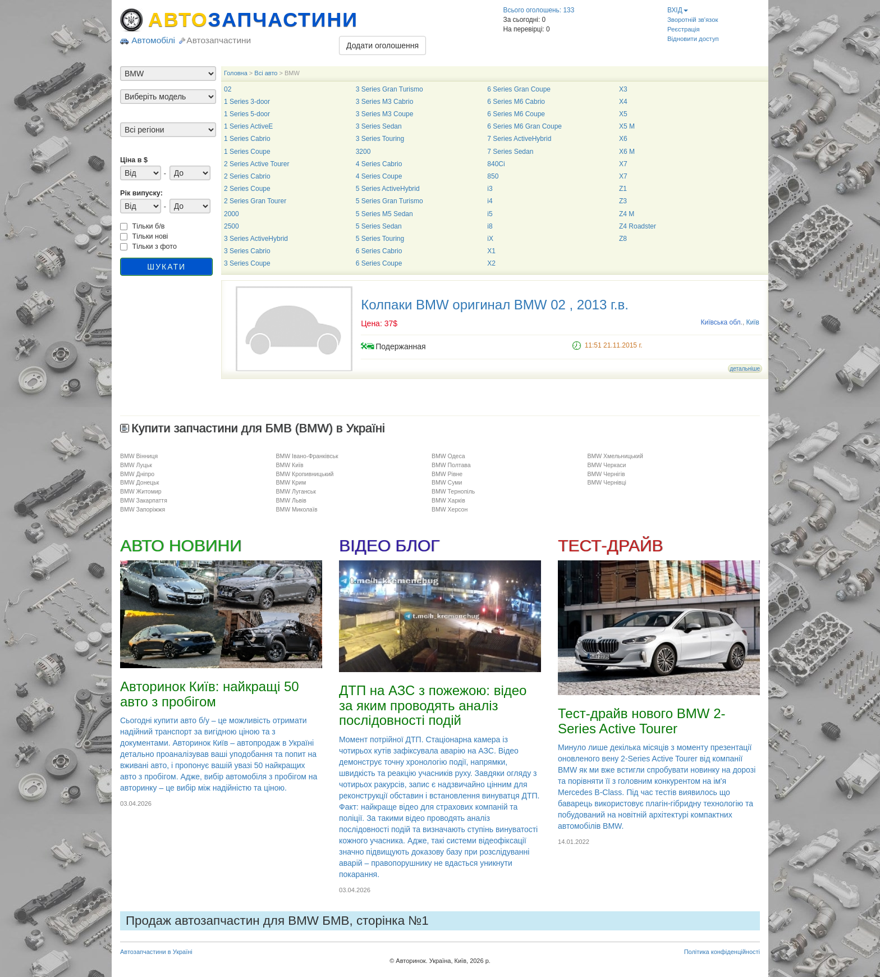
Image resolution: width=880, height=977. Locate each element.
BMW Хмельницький (615, 456)
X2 (491, 263)
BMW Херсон (449, 509)
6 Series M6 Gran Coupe (524, 126)
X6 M (627, 152)
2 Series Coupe (247, 189)
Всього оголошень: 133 (539, 10)
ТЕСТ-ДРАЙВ (610, 545)
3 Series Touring (380, 139)
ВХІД (677, 10)
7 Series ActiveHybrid (519, 139)
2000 (231, 214)
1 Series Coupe (247, 152)
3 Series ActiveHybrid (256, 239)
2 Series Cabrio (247, 176)
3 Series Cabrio (247, 251)
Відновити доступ (693, 38)
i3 (489, 189)
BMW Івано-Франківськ (307, 456)
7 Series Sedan (510, 152)
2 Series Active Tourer (257, 164)
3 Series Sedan (379, 126)
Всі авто (265, 73)
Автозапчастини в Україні (156, 951)
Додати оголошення (382, 45)
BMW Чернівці (606, 482)
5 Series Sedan (379, 226)
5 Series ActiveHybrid (388, 189)
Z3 (623, 201)
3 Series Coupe (247, 263)
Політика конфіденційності (722, 951)
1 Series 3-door (247, 102)
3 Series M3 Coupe (385, 114)
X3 (623, 89)
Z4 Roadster (637, 226)
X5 (623, 114)
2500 (231, 226)
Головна (235, 73)
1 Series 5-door (247, 114)
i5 (489, 214)
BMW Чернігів (606, 474)
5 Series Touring (380, 239)
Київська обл (721, 322)
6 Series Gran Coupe (519, 89)
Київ (752, 322)
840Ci (496, 164)
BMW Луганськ (295, 491)
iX (490, 239)
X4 (623, 102)
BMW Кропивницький (304, 474)
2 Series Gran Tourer (255, 201)
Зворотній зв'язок (692, 19)
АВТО (253, 19)
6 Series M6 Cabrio (516, 102)
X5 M (627, 126)
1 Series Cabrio (247, 139)
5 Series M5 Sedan (384, 214)
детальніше (745, 369)
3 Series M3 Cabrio (385, 102)
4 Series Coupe (379, 176)
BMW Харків (448, 500)
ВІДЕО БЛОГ (389, 545)
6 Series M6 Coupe (516, 114)
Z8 (623, 239)
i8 (489, 226)
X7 (623, 164)
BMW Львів (291, 500)
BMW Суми (447, 482)
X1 (491, 251)
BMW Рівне (447, 474)
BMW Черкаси (606, 465)
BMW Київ (289, 465)
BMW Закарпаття (143, 500)
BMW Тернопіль (453, 491)
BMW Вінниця (139, 456)
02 (227, 89)
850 (492, 176)
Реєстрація (683, 29)
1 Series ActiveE (248, 126)
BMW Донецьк (139, 482)
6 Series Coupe (379, 263)
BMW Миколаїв (296, 509)
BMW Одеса (448, 456)
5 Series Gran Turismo (389, 201)
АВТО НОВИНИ (180, 545)
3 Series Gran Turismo (389, 89)
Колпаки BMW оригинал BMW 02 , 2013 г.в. (495, 304)
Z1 (623, 189)
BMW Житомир (141, 491)
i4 (489, 201)
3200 (363, 152)
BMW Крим (291, 482)
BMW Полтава (451, 465)
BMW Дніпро (137, 474)
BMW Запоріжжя (142, 509)
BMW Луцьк (136, 465)
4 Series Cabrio (379, 164)
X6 (623, 139)
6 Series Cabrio (379, 251)
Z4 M (626, 214)
